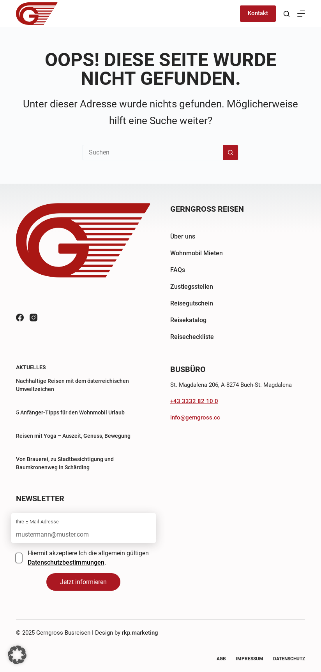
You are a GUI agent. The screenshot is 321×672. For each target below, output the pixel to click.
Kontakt (258, 13)
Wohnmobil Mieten (196, 253)
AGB (221, 658)
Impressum (249, 658)
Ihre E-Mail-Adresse (37, 521)
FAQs (177, 270)
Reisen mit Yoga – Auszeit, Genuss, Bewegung (73, 436)
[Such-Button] (230, 152)
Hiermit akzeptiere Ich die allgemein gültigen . (88, 557)
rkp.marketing (140, 632)
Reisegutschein (191, 303)
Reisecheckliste (192, 336)
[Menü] (301, 14)
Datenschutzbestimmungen (66, 562)
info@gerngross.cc (195, 417)
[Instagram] (33, 317)
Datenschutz (289, 658)
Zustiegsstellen (191, 286)
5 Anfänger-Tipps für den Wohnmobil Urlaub (70, 412)
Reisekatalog (188, 320)
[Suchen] (286, 14)
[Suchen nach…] (153, 152)
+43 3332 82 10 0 (194, 401)
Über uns (182, 236)
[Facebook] (20, 317)
